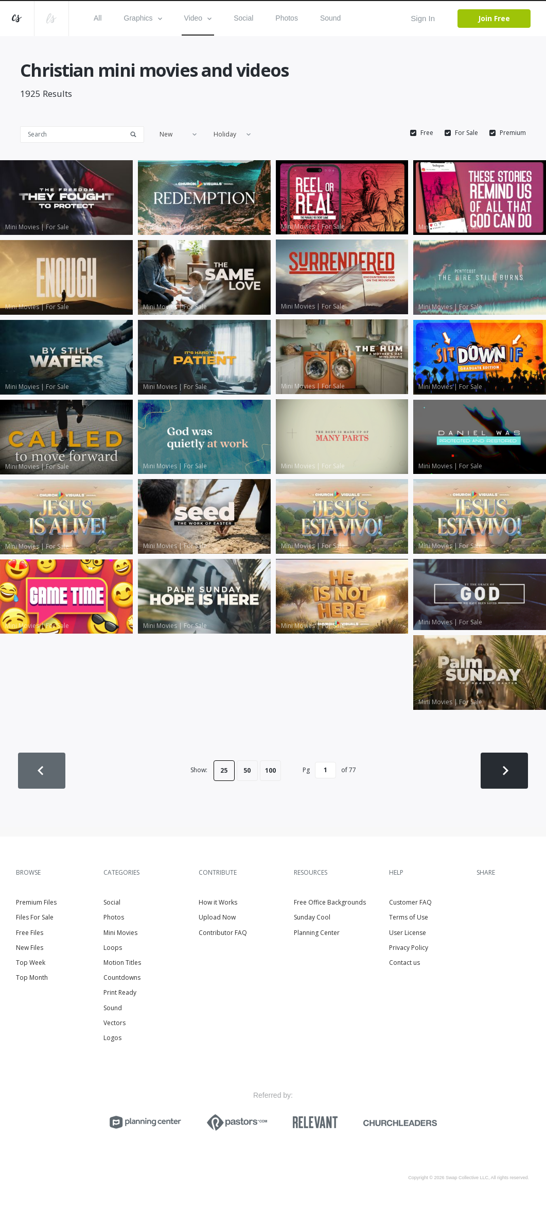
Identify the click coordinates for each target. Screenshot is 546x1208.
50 (247, 770)
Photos (286, 18)
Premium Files (36, 902)
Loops (112, 947)
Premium (513, 133)
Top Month (32, 977)
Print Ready (119, 992)
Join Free (494, 18)
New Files (29, 947)
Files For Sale (35, 917)
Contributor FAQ (223, 932)
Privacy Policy (408, 947)
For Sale (466, 133)
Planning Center (317, 932)
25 (223, 770)
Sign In (423, 18)
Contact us (404, 962)
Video (198, 18)
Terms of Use (408, 917)
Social (243, 18)
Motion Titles (122, 962)
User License (407, 932)
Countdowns (121, 977)
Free (426, 133)
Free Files (29, 932)
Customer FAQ (410, 902)
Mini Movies (120, 932)
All (98, 18)
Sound (330, 18)
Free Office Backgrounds (330, 902)
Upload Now (217, 917)
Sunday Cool (312, 917)
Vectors (114, 1022)
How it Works (218, 902)
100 (270, 770)
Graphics (143, 18)
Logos (112, 1037)
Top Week (30, 962)
